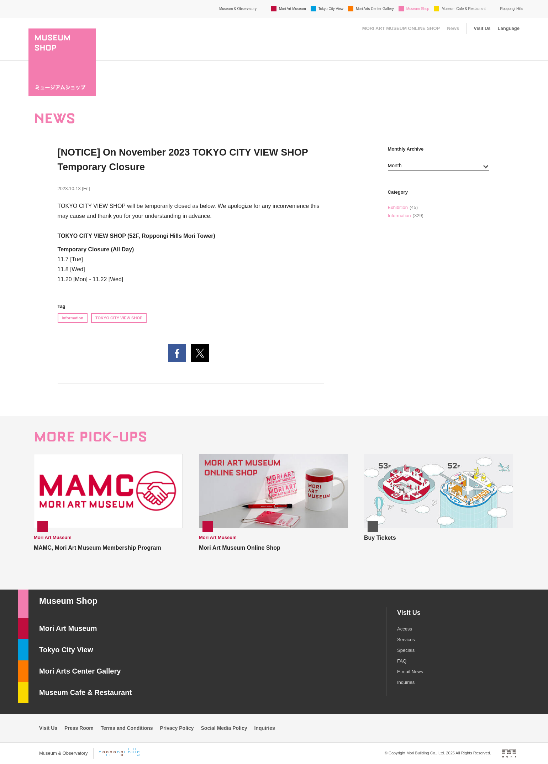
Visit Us (482, 28)
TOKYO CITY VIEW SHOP (118, 318)
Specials (406, 650)
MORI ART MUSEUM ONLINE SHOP (401, 28)
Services (406, 639)
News (453, 28)
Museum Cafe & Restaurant (463, 9)
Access (404, 629)
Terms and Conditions (127, 728)
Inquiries (406, 682)
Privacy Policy (177, 728)
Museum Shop (417, 9)
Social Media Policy (224, 728)
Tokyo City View (330, 9)
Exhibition (398, 207)
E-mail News (410, 671)
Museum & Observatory (238, 9)
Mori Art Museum (292, 9)
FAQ (401, 661)
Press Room (79, 728)
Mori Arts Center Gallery (375, 9)
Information (73, 318)
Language (509, 28)
